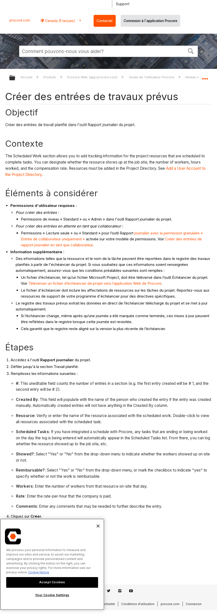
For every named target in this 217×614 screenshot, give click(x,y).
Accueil (27, 77)
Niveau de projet (198, 77)
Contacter (105, 21)
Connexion (194, 604)
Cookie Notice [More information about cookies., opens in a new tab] (38, 572)
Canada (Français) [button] (59, 21)
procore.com (19, 20)
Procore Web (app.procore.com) (92, 77)
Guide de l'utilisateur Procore (152, 77)
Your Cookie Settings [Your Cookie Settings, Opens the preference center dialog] (52, 595)
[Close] (98, 526)
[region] (52, 564)
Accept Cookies (52, 582)
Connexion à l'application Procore (150, 21)
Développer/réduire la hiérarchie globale (15, 78)
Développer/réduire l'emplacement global (205, 76)
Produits (50, 77)
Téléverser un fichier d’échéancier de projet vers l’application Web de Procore (94, 283)
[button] (191, 50)
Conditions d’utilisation (137, 604)
